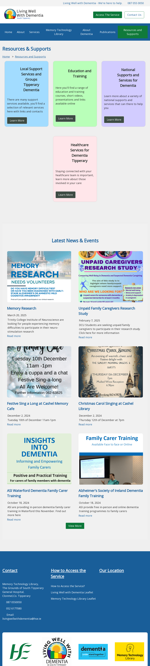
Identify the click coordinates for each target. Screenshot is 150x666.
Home (8, 32)
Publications (107, 32)
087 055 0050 (136, 3)
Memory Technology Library (59, 32)
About (21, 32)
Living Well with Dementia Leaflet (72, 592)
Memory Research (21, 308)
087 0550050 (14, 602)
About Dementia (86, 32)
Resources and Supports (132, 32)
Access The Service (107, 15)
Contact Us (134, 15)
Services (34, 32)
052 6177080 (14, 608)
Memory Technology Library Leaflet (73, 598)
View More (75, 526)
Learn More (17, 120)
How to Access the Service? (68, 586)
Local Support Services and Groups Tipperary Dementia (31, 79)
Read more (14, 336)
